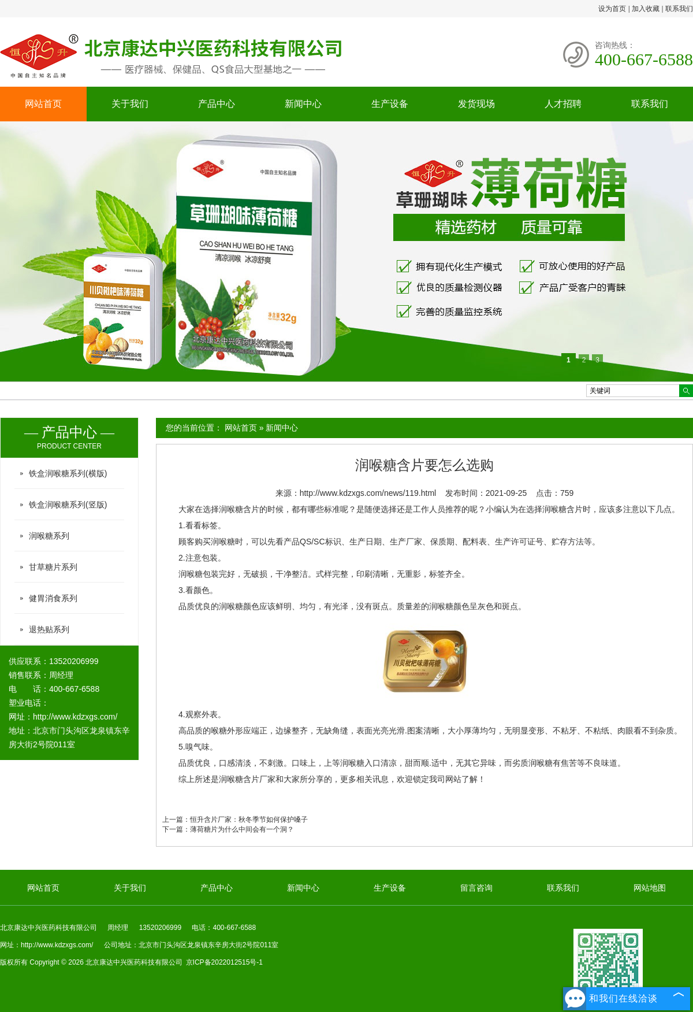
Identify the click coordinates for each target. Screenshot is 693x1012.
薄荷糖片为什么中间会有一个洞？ (242, 829)
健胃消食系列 (53, 598)
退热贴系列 (49, 629)
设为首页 (612, 9)
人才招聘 (563, 104)
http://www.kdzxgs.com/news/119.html (368, 493)
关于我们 (129, 104)
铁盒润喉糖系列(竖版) (68, 504)
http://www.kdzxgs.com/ (75, 716)
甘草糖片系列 (53, 567)
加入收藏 (646, 9)
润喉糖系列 (49, 535)
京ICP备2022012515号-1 (224, 962)
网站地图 (650, 887)
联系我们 (679, 9)
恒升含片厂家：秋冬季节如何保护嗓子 (249, 819)
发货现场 (476, 104)
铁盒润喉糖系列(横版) (68, 473)
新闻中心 (303, 104)
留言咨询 (476, 887)
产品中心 (216, 104)
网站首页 (43, 104)
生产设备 (389, 104)
